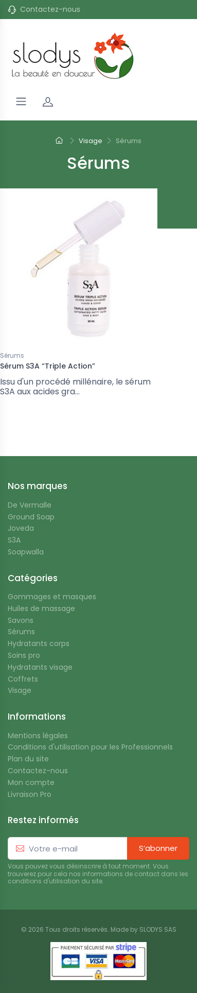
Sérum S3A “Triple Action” (47, 366)
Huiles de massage (41, 608)
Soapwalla (26, 552)
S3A (14, 540)
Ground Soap (31, 517)
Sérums (12, 356)
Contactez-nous (50, 9)
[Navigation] (21, 101)
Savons (20, 620)
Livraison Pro (29, 794)
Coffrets (23, 679)
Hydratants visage (40, 667)
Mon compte (31, 782)
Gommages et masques (52, 597)
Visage (19, 690)
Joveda (21, 528)
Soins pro (24, 655)
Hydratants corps (38, 643)
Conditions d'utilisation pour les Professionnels (90, 747)
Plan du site (28, 759)
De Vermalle (29, 505)
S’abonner (158, 848)
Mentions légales (38, 735)
